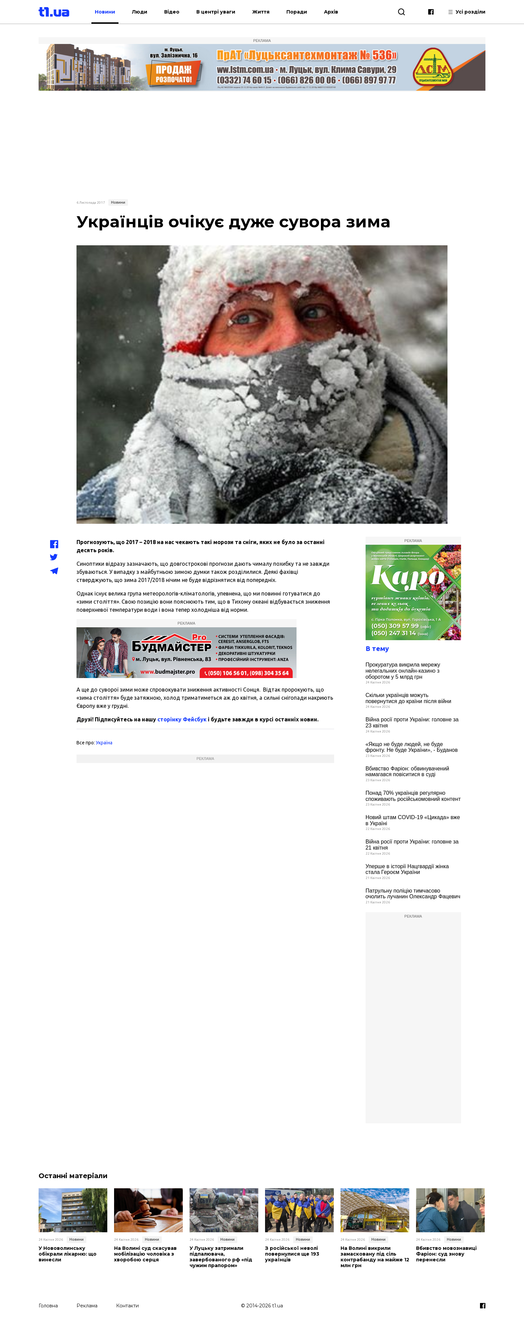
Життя (260, 12)
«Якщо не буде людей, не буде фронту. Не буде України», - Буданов (412, 747)
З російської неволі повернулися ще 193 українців (292, 1253)
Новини (105, 12)
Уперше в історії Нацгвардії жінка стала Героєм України (407, 869)
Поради (296, 12)
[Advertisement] (262, 144)
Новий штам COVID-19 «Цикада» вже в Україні (413, 820)
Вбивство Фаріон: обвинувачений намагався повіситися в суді (407, 772)
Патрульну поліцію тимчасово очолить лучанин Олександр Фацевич (413, 894)
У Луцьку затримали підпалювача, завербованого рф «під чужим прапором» (221, 1256)
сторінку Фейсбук (181, 719)
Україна (104, 742)
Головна (48, 1306)
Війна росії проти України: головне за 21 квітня (412, 845)
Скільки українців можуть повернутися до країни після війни (408, 698)
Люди (139, 12)
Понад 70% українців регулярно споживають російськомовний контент (413, 796)
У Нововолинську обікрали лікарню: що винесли (67, 1253)
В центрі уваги (215, 12)
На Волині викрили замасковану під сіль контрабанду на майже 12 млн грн (375, 1256)
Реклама (87, 1306)
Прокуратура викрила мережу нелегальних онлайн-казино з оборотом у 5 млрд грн (403, 670)
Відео (171, 12)
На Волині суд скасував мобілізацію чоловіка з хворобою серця (145, 1253)
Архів (331, 12)
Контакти (127, 1306)
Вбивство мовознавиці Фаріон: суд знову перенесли (446, 1253)
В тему (377, 648)
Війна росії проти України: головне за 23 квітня (412, 722)
